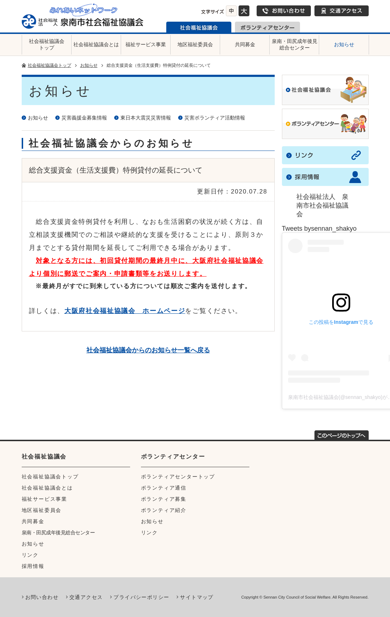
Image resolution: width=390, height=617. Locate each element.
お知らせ (344, 44)
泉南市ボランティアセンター (267, 27)
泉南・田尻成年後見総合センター (294, 44)
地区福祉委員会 (195, 44)
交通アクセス (341, 10)
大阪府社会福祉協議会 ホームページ (124, 310)
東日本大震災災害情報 (145, 118)
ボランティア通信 (164, 488)
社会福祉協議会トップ (46, 44)
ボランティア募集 (164, 499)
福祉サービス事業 (145, 44)
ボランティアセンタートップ (178, 476)
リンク (30, 555)
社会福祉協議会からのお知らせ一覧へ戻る (148, 350)
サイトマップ (196, 597)
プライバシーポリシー (141, 597)
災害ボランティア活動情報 (214, 118)
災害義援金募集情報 (84, 118)
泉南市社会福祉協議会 (198, 27)
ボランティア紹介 (164, 510)
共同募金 (245, 44)
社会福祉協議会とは (96, 44)
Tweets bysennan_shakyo (319, 228)
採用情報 (33, 566)
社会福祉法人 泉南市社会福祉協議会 (322, 205)
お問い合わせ (284, 10)
